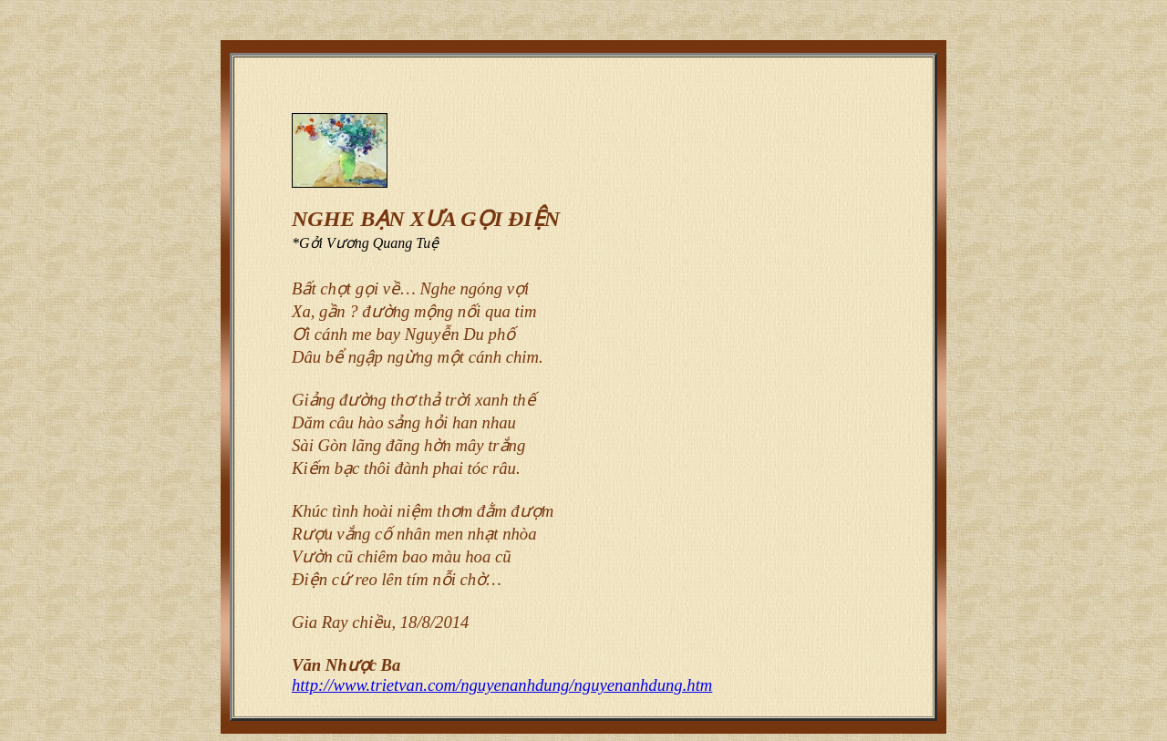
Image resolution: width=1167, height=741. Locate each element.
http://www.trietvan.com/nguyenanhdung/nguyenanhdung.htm (502, 685)
